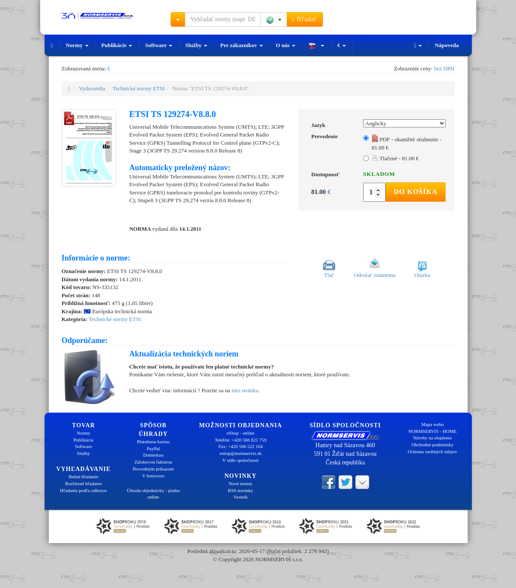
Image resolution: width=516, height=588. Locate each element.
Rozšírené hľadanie (83, 483)
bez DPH (444, 68)
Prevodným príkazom (153, 468)
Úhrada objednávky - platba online (153, 494)
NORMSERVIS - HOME (432, 431)
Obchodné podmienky (432, 444)
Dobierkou (153, 455)
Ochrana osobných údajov (432, 451)
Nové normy (240, 483)
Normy (77, 45)
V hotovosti (153, 475)
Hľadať (304, 19)
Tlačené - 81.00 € (395, 158)
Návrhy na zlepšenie (432, 437)
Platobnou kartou (153, 441)
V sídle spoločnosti (240, 460)
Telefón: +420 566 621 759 (240, 439)
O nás (285, 45)
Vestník (241, 496)
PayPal (153, 448)
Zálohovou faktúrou (153, 461)
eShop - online (240, 432)
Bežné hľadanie (83, 476)
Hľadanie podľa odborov (83, 490)
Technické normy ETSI (139, 88)
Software (158, 45)
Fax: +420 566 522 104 (240, 446)
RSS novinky (240, 490)
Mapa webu (432, 424)
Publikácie (117, 45)
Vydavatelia (92, 88)
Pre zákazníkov (241, 45)
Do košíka (415, 191)
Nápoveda (447, 45)
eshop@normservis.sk (240, 453)
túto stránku (244, 390)
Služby (196, 45)
